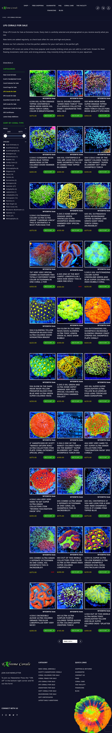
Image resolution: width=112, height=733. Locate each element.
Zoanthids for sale (46, 688)
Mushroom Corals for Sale (12, 108)
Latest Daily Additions (10, 117)
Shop (26, 6)
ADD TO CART (49, 115)
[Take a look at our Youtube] (10, 715)
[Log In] (109, 8)
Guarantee (51, 6)
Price (14, 128)
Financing (51, 10)
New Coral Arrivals (9, 75)
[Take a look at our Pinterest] (17, 715)
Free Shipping (38, 6)
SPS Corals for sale (46, 685)
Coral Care (69, 6)
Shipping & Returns (83, 669)
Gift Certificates (8, 112)
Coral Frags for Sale (10, 87)
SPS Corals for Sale (9, 96)
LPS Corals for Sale (9, 91)
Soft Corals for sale (47, 691)
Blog (61, 10)
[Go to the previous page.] (59, 641)
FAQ (59, 6)
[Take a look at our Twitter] (13, 715)
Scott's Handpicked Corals (12, 79)
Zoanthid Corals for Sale (11, 100)
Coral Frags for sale (47, 678)
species (14, 142)
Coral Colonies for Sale (11, 83)
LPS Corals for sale (46, 681)
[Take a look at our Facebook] (2, 715)
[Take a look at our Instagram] (6, 715)
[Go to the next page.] (80, 641)
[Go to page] (70, 641)
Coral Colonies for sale (48, 675)
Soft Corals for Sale (9, 104)
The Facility (82, 6)
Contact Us (80, 675)
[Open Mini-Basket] (103, 8)
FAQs (77, 678)
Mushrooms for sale (47, 694)
